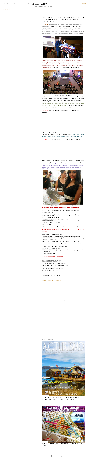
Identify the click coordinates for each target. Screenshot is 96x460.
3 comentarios (49, 448)
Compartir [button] (30, 15)
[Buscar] (84, 3)
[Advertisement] (63, 327)
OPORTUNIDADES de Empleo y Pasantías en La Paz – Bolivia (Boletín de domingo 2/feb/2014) (61, 398)
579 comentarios (50, 401)
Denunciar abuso (7, 9)
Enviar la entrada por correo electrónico (54, 280)
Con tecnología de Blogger (57, 456)
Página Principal (37, 8)
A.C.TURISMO (40, 3)
